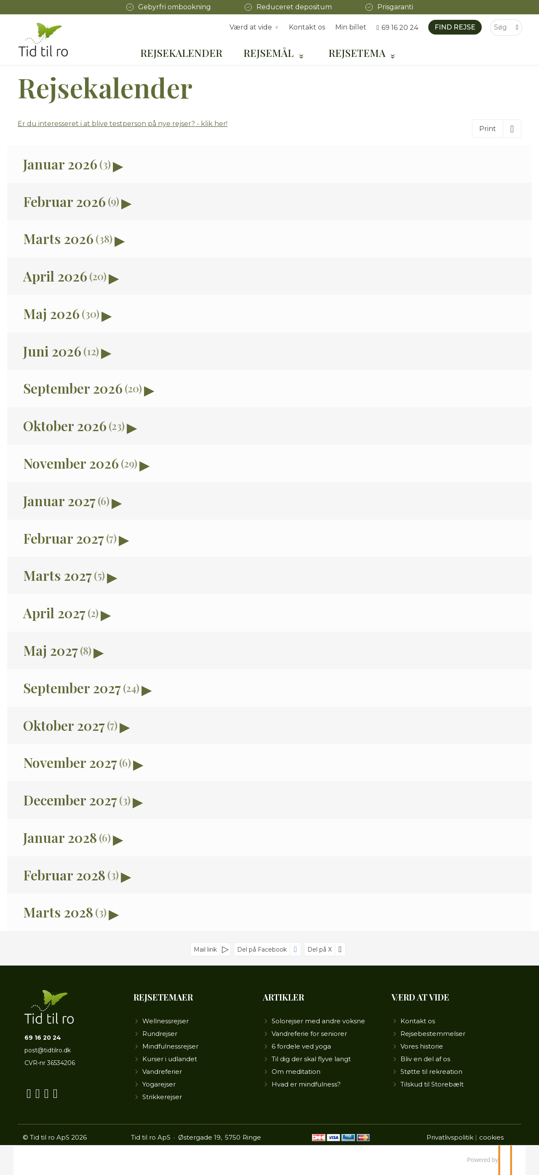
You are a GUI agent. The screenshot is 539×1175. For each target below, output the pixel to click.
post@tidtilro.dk (47, 1050)
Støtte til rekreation (431, 1072)
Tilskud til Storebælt (432, 1084)
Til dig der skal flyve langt (311, 1059)
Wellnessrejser (165, 1021)
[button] (269, 164)
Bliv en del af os (425, 1059)
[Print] (496, 128)
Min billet (350, 27)
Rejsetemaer (163, 997)
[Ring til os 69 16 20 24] (397, 27)
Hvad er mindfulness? (306, 1084)
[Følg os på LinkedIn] (55, 1091)
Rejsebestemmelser (432, 1034)
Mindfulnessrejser (170, 1046)
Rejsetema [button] (358, 52)
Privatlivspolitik (450, 1137)
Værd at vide (420, 997)
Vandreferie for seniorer (309, 1034)
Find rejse (455, 27)
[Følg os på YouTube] (37, 1091)
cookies (491, 1137)
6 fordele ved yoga (301, 1046)
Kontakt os (307, 27)
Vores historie (421, 1046)
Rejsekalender (181, 52)
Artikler (283, 997)
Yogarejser (159, 1084)
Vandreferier (162, 1072)
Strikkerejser (162, 1097)
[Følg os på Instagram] (46, 1091)
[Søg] (500, 27)
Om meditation (296, 1072)
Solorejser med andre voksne (318, 1021)
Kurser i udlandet (169, 1059)
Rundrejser (159, 1034)
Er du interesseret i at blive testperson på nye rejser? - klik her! (122, 124)
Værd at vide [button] (250, 27)
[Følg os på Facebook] (29, 1091)
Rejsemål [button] (269, 52)
